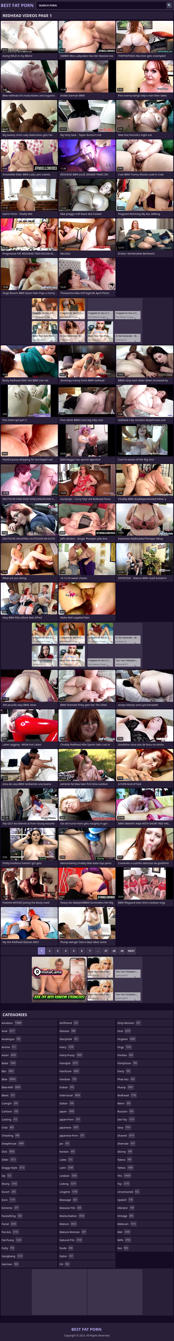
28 (114, 951)
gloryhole (69, 1039)
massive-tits (70, 1208)
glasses (67, 1031)
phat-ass (126, 1079)
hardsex (68, 1079)
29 (122, 951)
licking (68, 1183)
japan (67, 1111)
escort (9, 1191)
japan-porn (70, 1119)
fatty (8, 1248)
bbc (8, 1071)
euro (9, 1199)
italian (66, 1103)
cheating (11, 1135)
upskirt (125, 1199)
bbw (9, 1079)
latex (66, 1159)
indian (67, 1087)
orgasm (126, 1039)
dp (7, 1175)
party (124, 1071)
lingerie (68, 1191)
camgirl (10, 1103)
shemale (126, 1143)
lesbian (68, 1175)
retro (124, 1103)
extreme (10, 1208)
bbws (8, 1095)
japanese (69, 1127)
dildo (9, 1159)
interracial (70, 1095)
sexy (124, 1127)
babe (9, 1063)
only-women (129, 1023)
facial (9, 1224)
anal (9, 1031)
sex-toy (126, 1119)
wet (124, 1232)
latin (66, 1167)
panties (125, 1055)
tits (124, 1175)
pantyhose (127, 1063)
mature (68, 1224)
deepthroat (13, 1143)
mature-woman (73, 1232)
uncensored (128, 1191)
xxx (123, 1248)
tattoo (125, 1167)
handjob (69, 1063)
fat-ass (10, 1232)
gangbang (12, 1256)
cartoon (10, 1111)
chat (8, 1127)
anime (9, 1047)
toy (123, 1183)
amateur (12, 1023)
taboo (124, 1159)
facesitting (12, 1216)
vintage (125, 1216)
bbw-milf (11, 1087)
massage (68, 1199)
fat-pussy (12, 1240)
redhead (127, 1095)
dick (8, 1151)
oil (64, 1264)
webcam (127, 1224)
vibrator (126, 1208)
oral (124, 1031)
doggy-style (13, 1167)
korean (67, 1151)
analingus (11, 1039)
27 (105, 951)
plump (125, 1087)
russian (125, 1111)
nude (66, 1248)
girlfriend (69, 1023)
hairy (66, 1047)
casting (10, 1119)
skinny (125, 1151)
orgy (124, 1047)
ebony (10, 1183)
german (10, 1264)
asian (9, 1055)
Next (131, 951)
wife (124, 1240)
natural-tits (71, 1240)
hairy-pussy (71, 1055)
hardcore (69, 1071)
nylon (66, 1256)
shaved (126, 1135)
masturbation (72, 1216)
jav (64, 1143)
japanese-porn (72, 1135)
